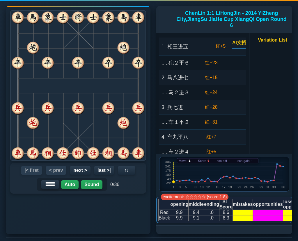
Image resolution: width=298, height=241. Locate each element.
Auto (70, 184)
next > (80, 170)
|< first (31, 170)
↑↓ (126, 170)
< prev (56, 170)
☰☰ (50, 184)
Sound (91, 184)
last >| (104, 170)
